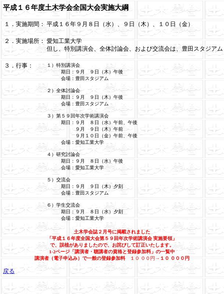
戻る (9, 284)
